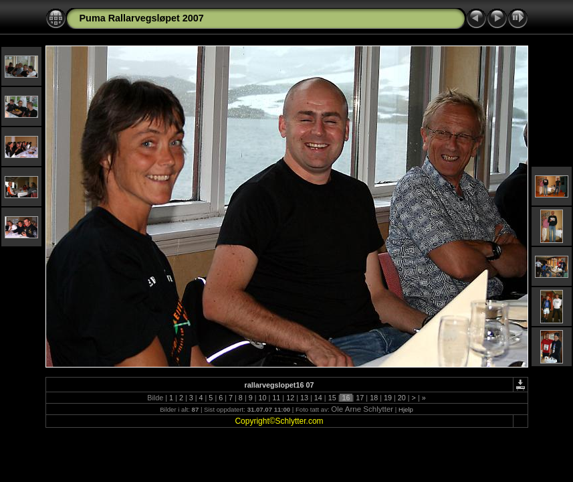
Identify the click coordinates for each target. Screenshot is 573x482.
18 (374, 398)
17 (360, 398)
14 (318, 398)
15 (332, 398)
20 (402, 398)
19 (388, 398)
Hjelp (405, 409)
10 (263, 398)
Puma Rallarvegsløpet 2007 (142, 18)
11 (276, 398)
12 (290, 398)
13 (304, 398)
